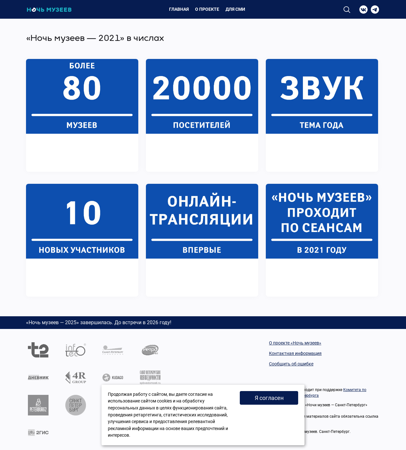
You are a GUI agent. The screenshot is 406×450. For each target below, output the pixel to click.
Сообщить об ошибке (291, 363)
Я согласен (269, 398)
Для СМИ (235, 9)
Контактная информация (295, 353)
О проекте (207, 9)
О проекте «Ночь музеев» (295, 342)
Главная (179, 9)
